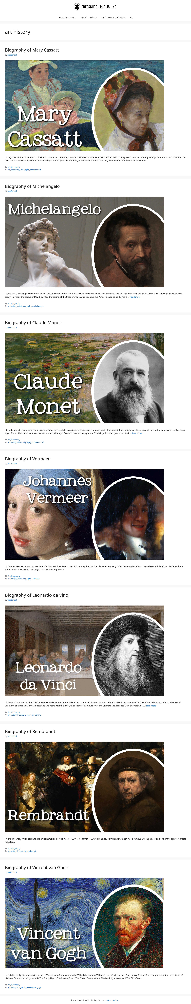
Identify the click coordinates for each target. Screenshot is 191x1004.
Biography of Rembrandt (30, 731)
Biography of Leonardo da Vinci (37, 595)
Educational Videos (88, 17)
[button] (131, 17)
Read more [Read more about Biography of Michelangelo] (135, 296)
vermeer (35, 578)
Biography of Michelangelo (32, 186)
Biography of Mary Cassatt (32, 50)
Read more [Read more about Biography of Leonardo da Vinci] (150, 705)
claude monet (38, 442)
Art (9, 167)
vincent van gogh (34, 987)
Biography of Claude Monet (33, 322)
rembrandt (31, 851)
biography (25, 170)
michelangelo (37, 306)
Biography (15, 167)
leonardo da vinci (34, 715)
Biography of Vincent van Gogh (36, 867)
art (9, 170)
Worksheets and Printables (114, 17)
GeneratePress (113, 1000)
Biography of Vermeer (27, 459)
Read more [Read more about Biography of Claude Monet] (137, 433)
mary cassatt (35, 170)
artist (19, 306)
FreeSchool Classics (67, 17)
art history (15, 170)
